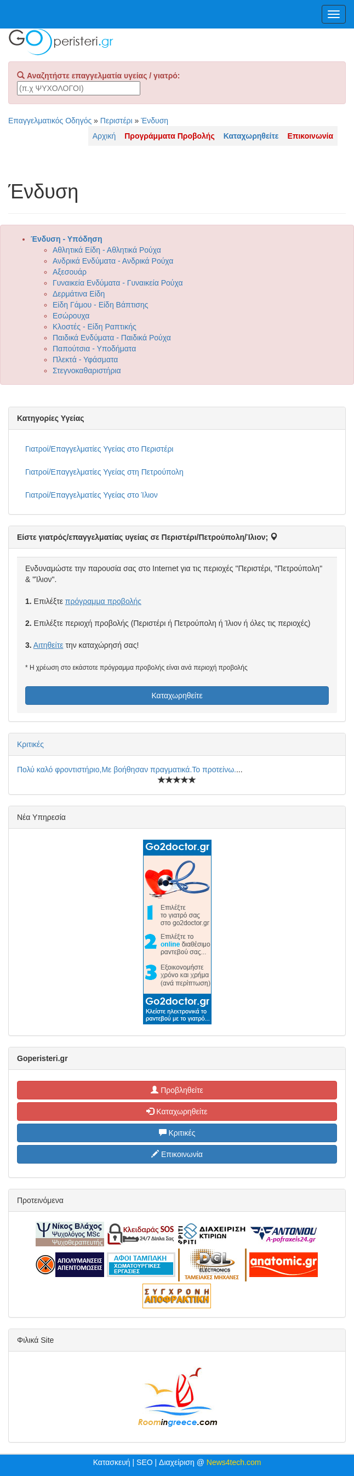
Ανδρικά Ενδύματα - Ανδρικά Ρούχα (113, 261)
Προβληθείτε (177, 1090)
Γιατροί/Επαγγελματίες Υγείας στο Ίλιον (91, 495)
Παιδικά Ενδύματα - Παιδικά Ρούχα (112, 337)
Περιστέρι (116, 120)
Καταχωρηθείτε (176, 695)
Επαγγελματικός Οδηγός (50, 120)
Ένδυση (154, 120)
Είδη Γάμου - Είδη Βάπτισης (101, 304)
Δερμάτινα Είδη (79, 293)
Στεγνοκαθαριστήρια (87, 370)
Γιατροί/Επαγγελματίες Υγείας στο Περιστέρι (99, 448)
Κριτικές (30, 744)
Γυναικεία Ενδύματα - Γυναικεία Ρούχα (117, 282)
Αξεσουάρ (70, 271)
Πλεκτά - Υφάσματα (85, 359)
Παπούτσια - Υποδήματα (94, 348)
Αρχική (104, 136)
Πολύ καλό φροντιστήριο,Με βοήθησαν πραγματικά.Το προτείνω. (126, 769)
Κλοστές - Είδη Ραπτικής (94, 326)
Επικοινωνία (177, 1154)
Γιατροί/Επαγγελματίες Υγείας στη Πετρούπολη (104, 472)
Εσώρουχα (71, 315)
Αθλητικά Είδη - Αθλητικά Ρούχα (107, 250)
